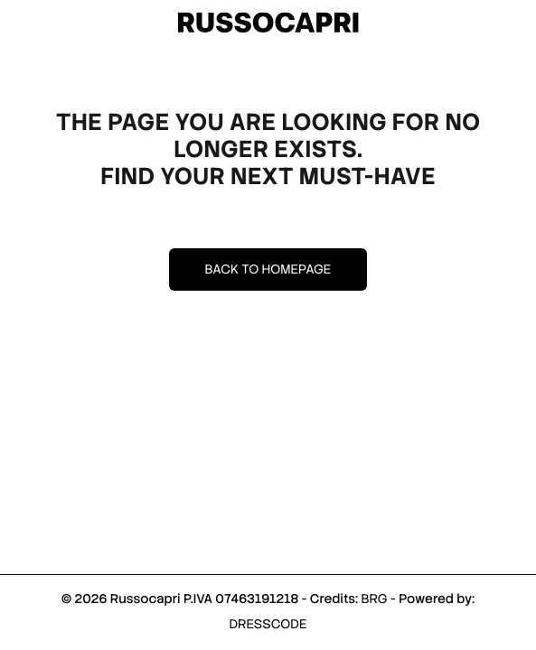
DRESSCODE (268, 625)
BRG (374, 599)
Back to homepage (268, 270)
